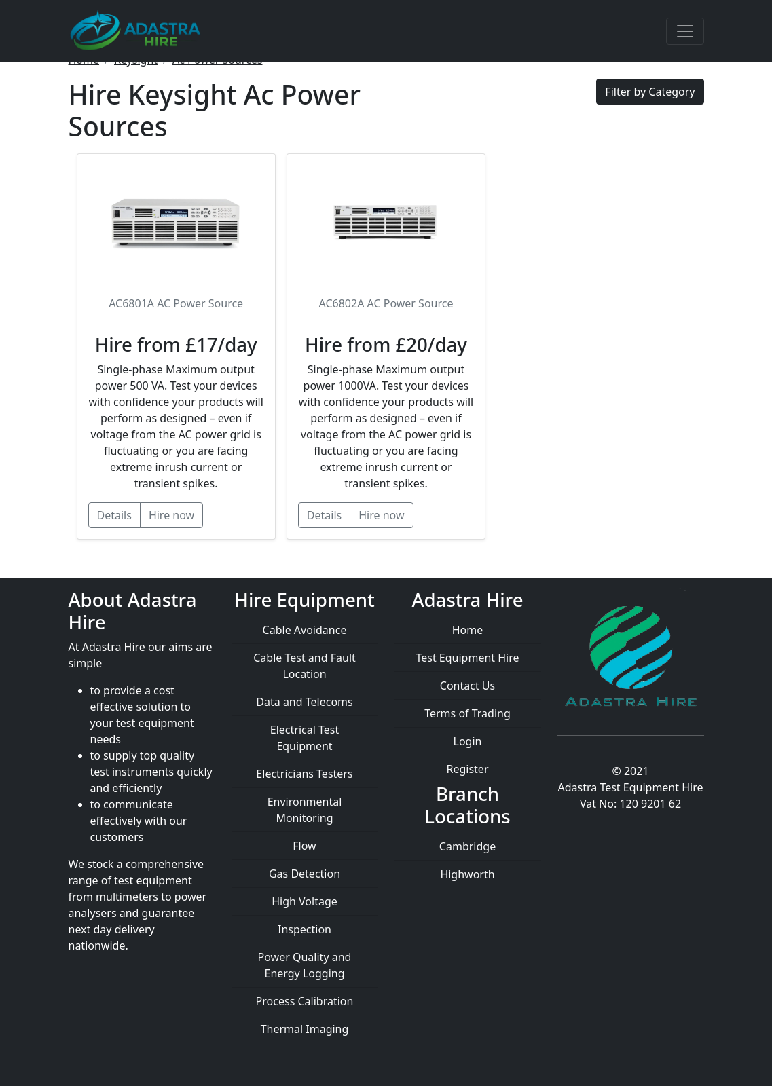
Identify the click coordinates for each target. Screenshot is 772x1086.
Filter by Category (650, 91)
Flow (304, 845)
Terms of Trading (467, 713)
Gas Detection (304, 873)
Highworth (467, 874)
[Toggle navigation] (685, 31)
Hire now (171, 515)
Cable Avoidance (305, 629)
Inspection (304, 929)
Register (467, 769)
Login (468, 741)
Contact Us (467, 685)
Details (114, 515)
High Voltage (304, 901)
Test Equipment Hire (467, 657)
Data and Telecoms (304, 701)
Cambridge (467, 846)
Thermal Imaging (305, 1029)
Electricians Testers (304, 773)
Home (467, 629)
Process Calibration (305, 1001)
